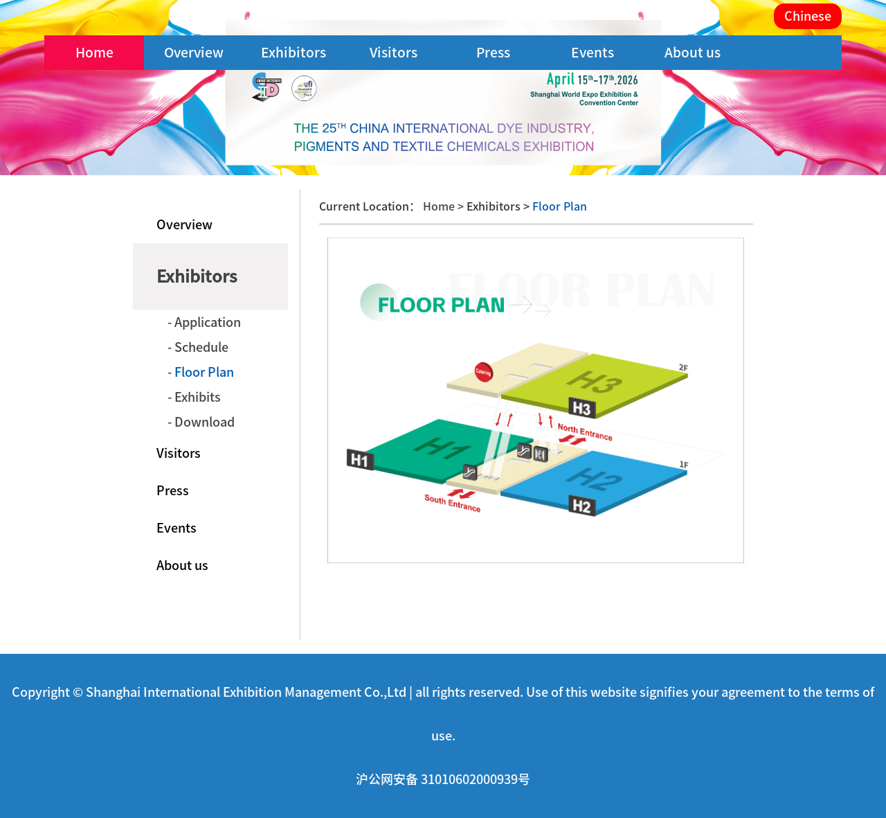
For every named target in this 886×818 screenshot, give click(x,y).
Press (493, 52)
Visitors (393, 52)
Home (94, 52)
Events (592, 52)
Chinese (807, 16)
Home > (445, 206)
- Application (204, 322)
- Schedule (198, 347)
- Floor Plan (201, 372)
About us (692, 52)
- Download (201, 422)
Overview (194, 52)
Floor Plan (558, 206)
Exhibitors (293, 52)
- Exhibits (194, 397)
